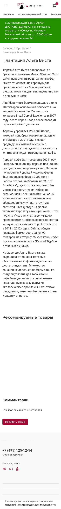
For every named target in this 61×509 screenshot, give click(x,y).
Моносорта (8, 14)
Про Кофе (22, 48)
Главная (7, 48)
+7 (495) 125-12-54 (17, 450)
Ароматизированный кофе (32, 14)
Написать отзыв (15, 421)
